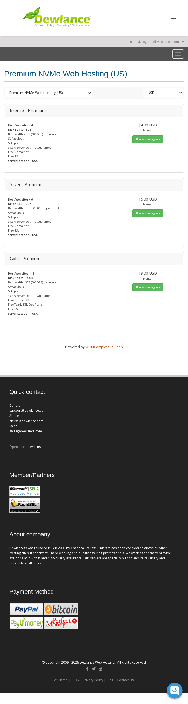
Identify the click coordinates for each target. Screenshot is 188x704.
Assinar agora (147, 139)
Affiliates (60, 680)
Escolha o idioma (168, 42)
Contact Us (125, 680)
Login (143, 42)
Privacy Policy (93, 680)
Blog (110, 680)
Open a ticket (19, 446)
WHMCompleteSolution (104, 346)
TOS (75, 680)
